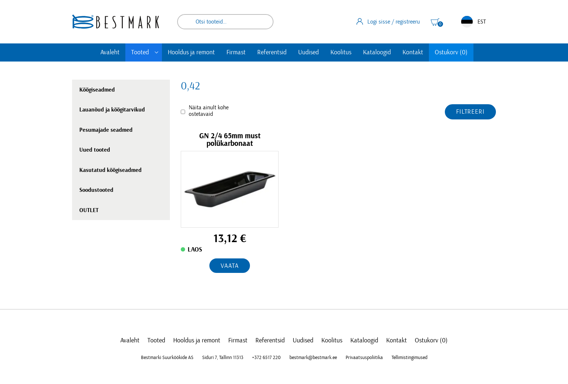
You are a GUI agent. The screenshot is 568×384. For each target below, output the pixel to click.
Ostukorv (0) (451, 52)
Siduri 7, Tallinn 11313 (222, 357)
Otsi (263, 22)
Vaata (230, 266)
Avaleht (110, 52)
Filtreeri (470, 112)
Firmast (236, 52)
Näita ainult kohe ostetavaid (209, 111)
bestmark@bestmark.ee (313, 357)
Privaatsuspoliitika (364, 357)
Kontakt (412, 52)
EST (473, 22)
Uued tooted (94, 150)
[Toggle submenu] (156, 52)
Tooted (140, 52)
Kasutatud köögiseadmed (110, 170)
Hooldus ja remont (191, 52)
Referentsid (272, 52)
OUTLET (89, 210)
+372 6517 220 (266, 357)
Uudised (308, 52)
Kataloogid (377, 52)
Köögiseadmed (97, 90)
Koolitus (340, 52)
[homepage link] (115, 21)
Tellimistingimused (409, 357)
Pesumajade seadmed (106, 130)
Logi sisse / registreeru (388, 21)
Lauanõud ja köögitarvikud (112, 110)
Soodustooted (96, 190)
